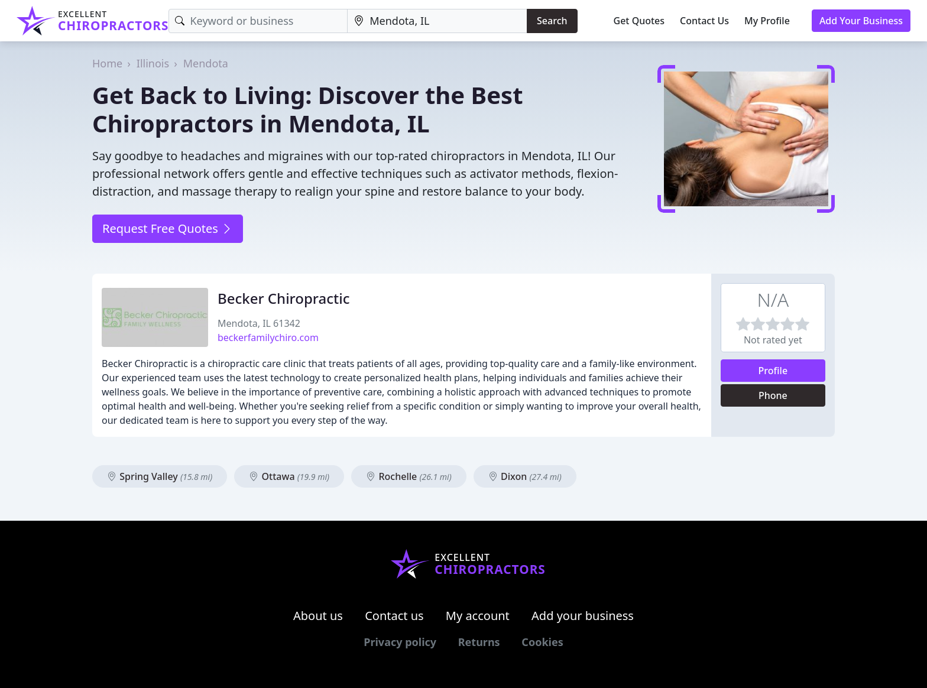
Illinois (153, 63)
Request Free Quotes (167, 228)
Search (552, 20)
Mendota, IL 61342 (259, 323)
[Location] (437, 21)
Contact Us (704, 20)
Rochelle (408, 476)
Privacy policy (400, 642)
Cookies (542, 642)
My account (478, 616)
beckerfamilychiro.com (268, 337)
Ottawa (289, 476)
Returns (479, 642)
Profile (773, 370)
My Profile (767, 20)
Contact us (394, 616)
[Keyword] (258, 21)
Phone (773, 395)
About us (318, 616)
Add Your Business (861, 20)
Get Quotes (639, 20)
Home (107, 63)
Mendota (205, 63)
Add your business (582, 616)
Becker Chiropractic (283, 298)
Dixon (525, 476)
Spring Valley (159, 476)
